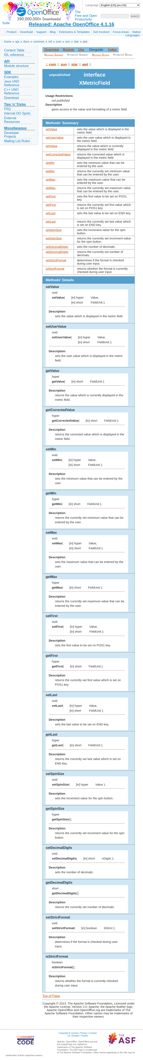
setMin (50, 162)
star (76, 41)
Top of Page (51, 996)
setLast (50, 213)
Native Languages (133, 33)
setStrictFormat (56, 260)
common (38, 41)
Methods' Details (100, 54)
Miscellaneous (15, 128)
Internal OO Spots (17, 113)
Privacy (83, 1033)
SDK (7, 72)
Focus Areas (121, 32)
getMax (51, 188)
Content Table (14, 50)
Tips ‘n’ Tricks (15, 104)
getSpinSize (54, 238)
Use (81, 49)
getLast (51, 221)
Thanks (84, 1035)
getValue (51, 146)
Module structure (16, 66)
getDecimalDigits (57, 252)
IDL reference (14, 55)
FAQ (7, 109)
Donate (75, 1035)
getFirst (51, 204)
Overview (51, 49)
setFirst (51, 196)
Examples (11, 77)
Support (41, 32)
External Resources (12, 119)
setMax (50, 179)
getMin (50, 171)
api (17, 41)
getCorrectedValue (58, 154)
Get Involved (101, 32)
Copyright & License (68, 1033)
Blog (53, 32)
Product (11, 32)
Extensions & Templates (74, 32)
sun (67, 41)
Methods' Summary (53, 54)
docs (26, 41)
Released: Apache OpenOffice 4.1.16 (71, 24)
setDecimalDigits (57, 246)
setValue (51, 129)
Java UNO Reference (11, 83)
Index (112, 49)
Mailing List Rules (17, 141)
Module (68, 49)
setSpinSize (54, 230)
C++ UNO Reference (11, 91)
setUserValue (55, 137)
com (58, 41)
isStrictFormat (55, 268)
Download (26, 32)
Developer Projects (11, 134)
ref (50, 41)
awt (85, 41)
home (7, 41)
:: (46, 64)
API (7, 61)
